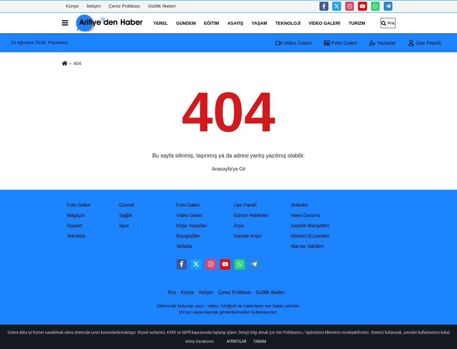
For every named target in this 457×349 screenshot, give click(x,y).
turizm (357, 22)
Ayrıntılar (237, 341)
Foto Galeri (340, 43)
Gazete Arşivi (247, 236)
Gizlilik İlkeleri (162, 6)
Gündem (186, 22)
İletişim (94, 6)
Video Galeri (324, 22)
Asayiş (235, 22)
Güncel (126, 205)
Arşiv (238, 225)
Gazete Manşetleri (310, 225)
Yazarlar (382, 43)
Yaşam (259, 22)
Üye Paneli (424, 43)
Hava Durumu (305, 215)
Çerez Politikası (124, 6)
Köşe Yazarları (191, 225)
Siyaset (75, 225)
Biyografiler (188, 236)
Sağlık (125, 215)
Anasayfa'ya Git (229, 169)
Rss (172, 292)
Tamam (259, 341)
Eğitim (211, 22)
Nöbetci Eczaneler (310, 236)
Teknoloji (288, 22)
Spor (124, 225)
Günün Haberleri (250, 215)
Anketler (299, 205)
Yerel (160, 22)
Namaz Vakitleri (307, 246)
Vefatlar (184, 246)
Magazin (76, 215)
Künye (72, 6)
